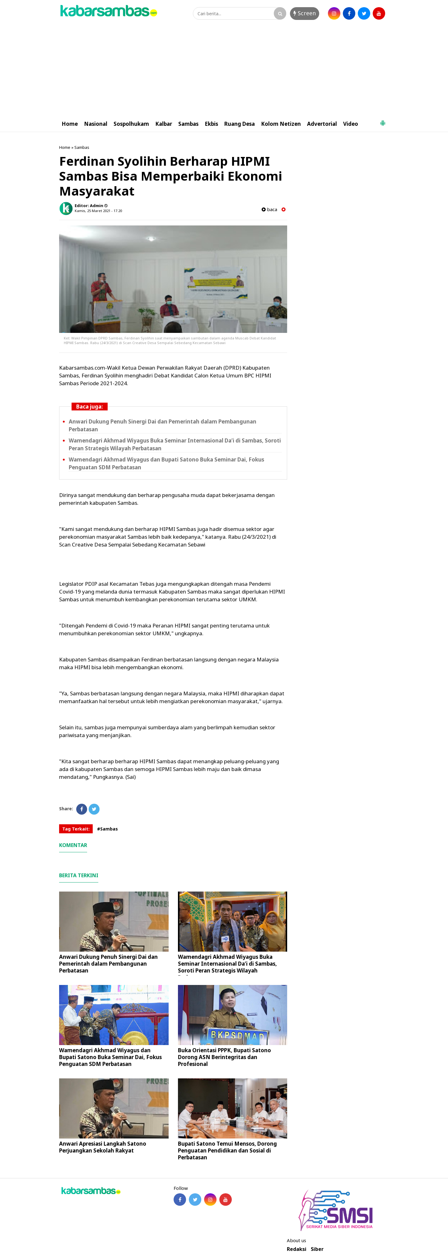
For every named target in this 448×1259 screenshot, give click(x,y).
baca (269, 209)
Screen (304, 13)
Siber (317, 1249)
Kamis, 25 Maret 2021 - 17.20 (98, 210)
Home (70, 123)
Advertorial (322, 123)
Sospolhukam (131, 123)
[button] (383, 120)
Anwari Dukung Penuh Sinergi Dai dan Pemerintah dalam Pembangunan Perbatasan (108, 963)
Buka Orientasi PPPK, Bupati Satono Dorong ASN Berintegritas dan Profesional (224, 1057)
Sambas (188, 123)
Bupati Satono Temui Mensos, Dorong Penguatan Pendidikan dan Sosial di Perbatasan (227, 1150)
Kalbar (163, 123)
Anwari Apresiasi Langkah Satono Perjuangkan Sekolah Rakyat (102, 1147)
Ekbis (211, 123)
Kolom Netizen (281, 123)
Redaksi (296, 1249)
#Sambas (107, 829)
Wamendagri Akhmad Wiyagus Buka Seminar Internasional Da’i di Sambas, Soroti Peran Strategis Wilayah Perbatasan (227, 967)
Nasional (95, 123)
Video (350, 123)
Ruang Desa (239, 123)
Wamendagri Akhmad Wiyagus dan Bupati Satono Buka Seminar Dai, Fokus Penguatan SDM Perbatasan (110, 1057)
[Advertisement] (224, 69)
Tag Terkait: (76, 829)
